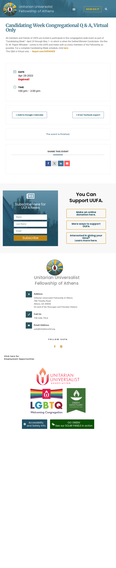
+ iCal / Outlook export (87, 114)
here (66, 48)
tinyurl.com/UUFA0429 (43, 51)
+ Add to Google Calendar (30, 114)
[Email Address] (29, 325)
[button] (74, 9)
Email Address (41, 325)
